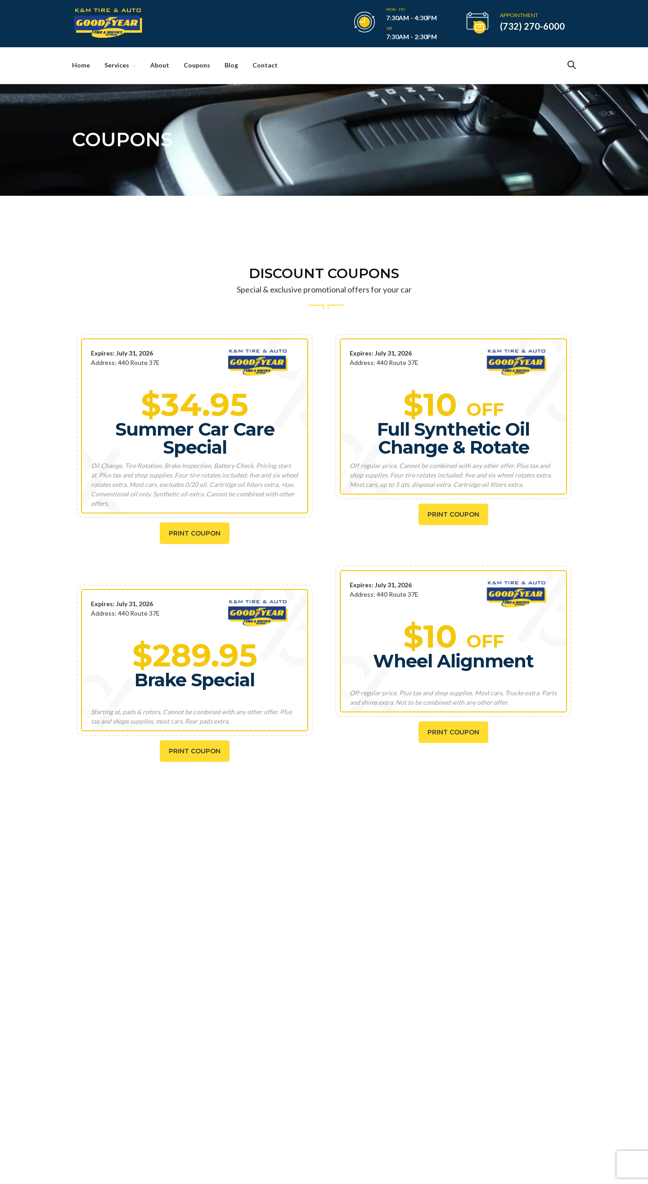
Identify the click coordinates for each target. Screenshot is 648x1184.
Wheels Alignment (373, 1057)
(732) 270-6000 (532, 26)
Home (81, 65)
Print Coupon (194, 533)
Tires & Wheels (368, 996)
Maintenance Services (378, 1042)
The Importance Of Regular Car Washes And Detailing (280, 992)
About (159, 65)
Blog (231, 65)
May (263, 1018)
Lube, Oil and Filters (375, 1026)
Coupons (197, 65)
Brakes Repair (366, 981)
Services (116, 65)
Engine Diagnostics (374, 1011)
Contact (265, 65)
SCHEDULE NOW (139, 874)
